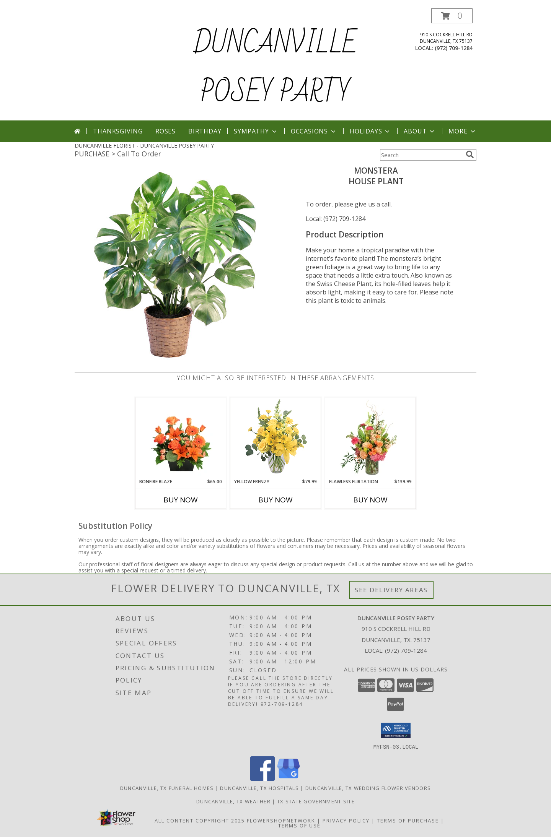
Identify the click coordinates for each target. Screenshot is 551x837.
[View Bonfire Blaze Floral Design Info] (181, 437)
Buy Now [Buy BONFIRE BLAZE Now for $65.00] (180, 500)
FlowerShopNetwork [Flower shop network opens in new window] (281, 820)
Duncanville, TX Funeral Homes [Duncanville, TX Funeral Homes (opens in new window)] (167, 787)
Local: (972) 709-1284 (335, 219)
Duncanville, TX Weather (233, 801)
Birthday (204, 131)
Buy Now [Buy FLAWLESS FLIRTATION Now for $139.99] (370, 500)
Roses (165, 131)
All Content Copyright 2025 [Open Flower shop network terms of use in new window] (200, 820)
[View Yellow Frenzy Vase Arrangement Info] (276, 438)
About (420, 131)
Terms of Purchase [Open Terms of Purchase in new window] (408, 820)
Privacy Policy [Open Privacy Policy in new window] (346, 820)
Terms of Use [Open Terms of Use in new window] (299, 825)
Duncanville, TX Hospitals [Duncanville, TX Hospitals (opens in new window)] (259, 787)
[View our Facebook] (262, 778)
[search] (470, 154)
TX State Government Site (316, 801)
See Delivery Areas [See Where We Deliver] (391, 589)
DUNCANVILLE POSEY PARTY (275, 68)
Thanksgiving (118, 131)
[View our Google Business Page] (288, 778)
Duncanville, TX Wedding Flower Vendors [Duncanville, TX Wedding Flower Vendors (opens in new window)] (368, 787)
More (462, 131)
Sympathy (256, 131)
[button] (452, 15)
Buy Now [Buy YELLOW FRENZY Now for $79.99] (275, 500)
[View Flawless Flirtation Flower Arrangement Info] (371, 437)
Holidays (370, 131)
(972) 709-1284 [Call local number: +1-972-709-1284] (454, 48)
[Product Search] (421, 155)
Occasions (314, 131)
